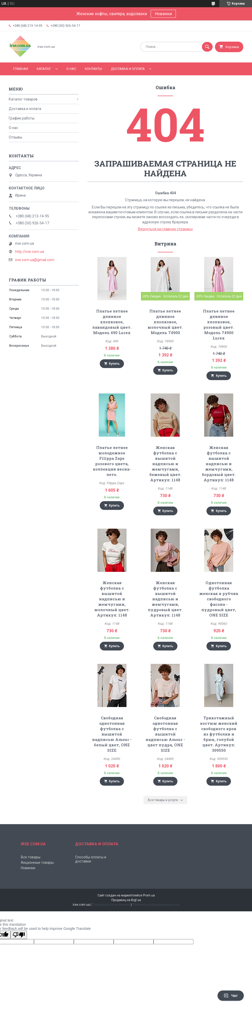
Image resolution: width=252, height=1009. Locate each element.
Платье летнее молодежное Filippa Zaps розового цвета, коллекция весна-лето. (112, 461)
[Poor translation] (19, 935)
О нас (71, 69)
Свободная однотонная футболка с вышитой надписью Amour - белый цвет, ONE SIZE (112, 734)
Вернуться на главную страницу (165, 229)
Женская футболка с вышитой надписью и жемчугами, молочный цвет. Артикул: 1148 (112, 599)
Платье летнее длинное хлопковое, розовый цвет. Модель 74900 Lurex (219, 324)
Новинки (163, 13)
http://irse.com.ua (29, 252)
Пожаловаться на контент (111, 904)
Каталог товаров (23, 99)
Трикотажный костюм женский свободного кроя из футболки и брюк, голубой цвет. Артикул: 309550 (218, 734)
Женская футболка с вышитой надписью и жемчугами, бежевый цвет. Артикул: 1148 (165, 463)
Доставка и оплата (128, 69)
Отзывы (15, 137)
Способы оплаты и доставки (90, 859)
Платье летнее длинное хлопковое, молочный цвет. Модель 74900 (165, 321)
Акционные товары (37, 862)
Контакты (93, 69)
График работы (21, 118)
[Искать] (207, 47)
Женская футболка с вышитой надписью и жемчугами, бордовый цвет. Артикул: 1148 (219, 463)
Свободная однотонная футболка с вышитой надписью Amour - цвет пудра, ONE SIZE (165, 734)
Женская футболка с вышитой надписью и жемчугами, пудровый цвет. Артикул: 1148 (165, 599)
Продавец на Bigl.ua (126, 900)
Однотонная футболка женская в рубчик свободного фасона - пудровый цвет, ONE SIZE (218, 599)
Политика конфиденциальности (155, 904)
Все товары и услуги (163, 800)
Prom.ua (149, 895)
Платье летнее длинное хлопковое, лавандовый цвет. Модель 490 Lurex (111, 321)
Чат (231, 995)
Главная (20, 69)
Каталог (44, 69)
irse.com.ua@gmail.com (34, 260)
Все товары (30, 857)
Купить (114, 363)
